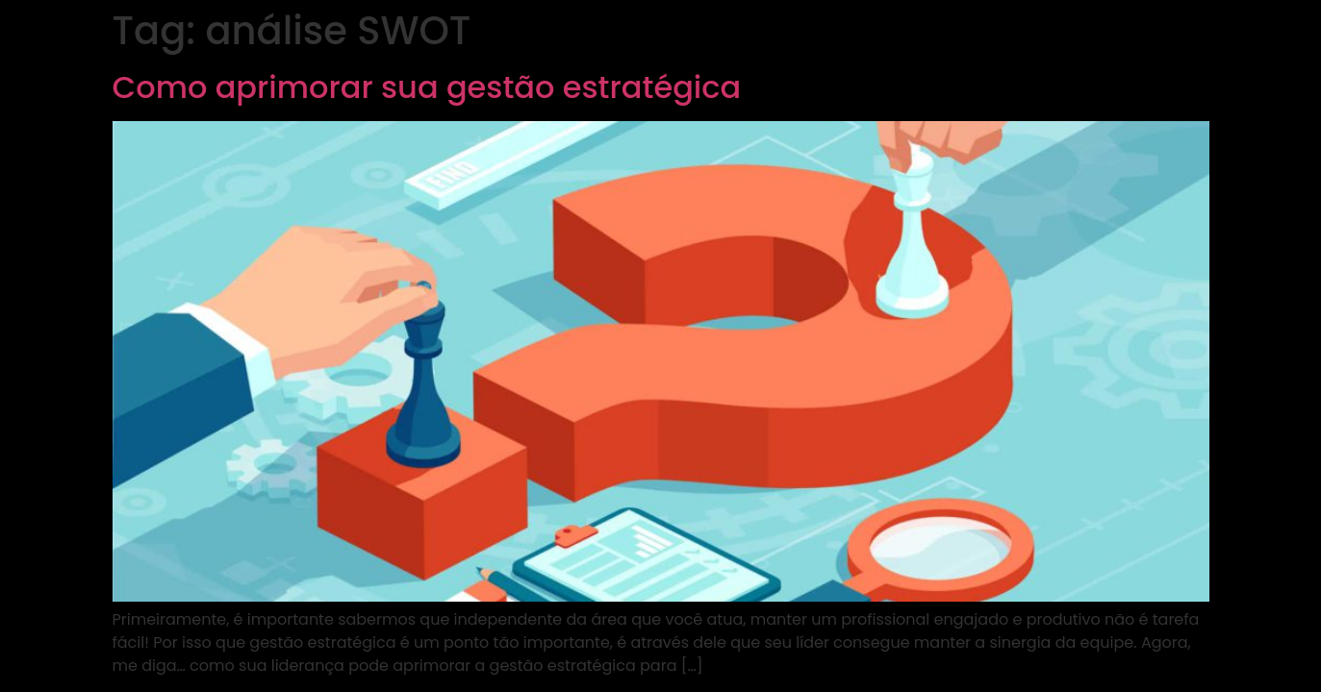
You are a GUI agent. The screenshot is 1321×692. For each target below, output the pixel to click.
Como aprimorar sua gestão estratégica (427, 87)
